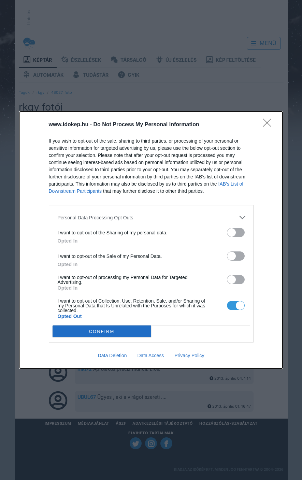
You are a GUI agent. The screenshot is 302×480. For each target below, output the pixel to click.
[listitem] (151, 217)
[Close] (269, 124)
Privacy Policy (189, 355)
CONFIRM (102, 331)
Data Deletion (112, 355)
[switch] (236, 232)
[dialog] (151, 240)
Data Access (150, 355)
